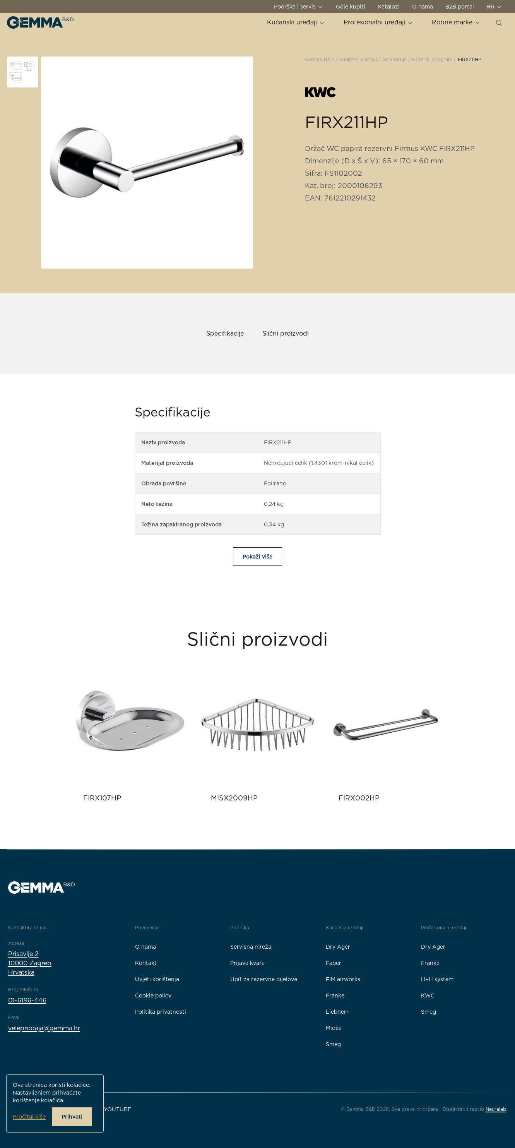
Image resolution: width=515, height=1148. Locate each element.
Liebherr (337, 1012)
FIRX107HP (102, 798)
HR (494, 6)
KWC (428, 995)
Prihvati (72, 1117)
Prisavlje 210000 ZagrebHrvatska (29, 963)
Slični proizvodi (285, 333)
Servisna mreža (250, 947)
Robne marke (456, 22)
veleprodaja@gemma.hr (44, 1028)
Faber (333, 963)
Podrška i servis (298, 6)
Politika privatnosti (160, 1012)
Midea (334, 1028)
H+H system (437, 979)
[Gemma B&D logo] (40, 22)
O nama (422, 6)
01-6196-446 (27, 1000)
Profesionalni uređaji (378, 22)
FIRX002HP (359, 798)
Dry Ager (338, 947)
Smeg (333, 1044)
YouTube (117, 1109)
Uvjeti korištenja (157, 979)
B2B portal (459, 6)
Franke (335, 995)
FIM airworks (343, 979)
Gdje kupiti (350, 6)
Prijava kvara (247, 963)
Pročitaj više (29, 1117)
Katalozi (389, 6)
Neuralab (496, 1109)
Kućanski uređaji (296, 22)
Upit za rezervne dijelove (263, 979)
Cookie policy (153, 995)
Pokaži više (257, 556)
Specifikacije (225, 333)
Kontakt (146, 963)
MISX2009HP (234, 798)
